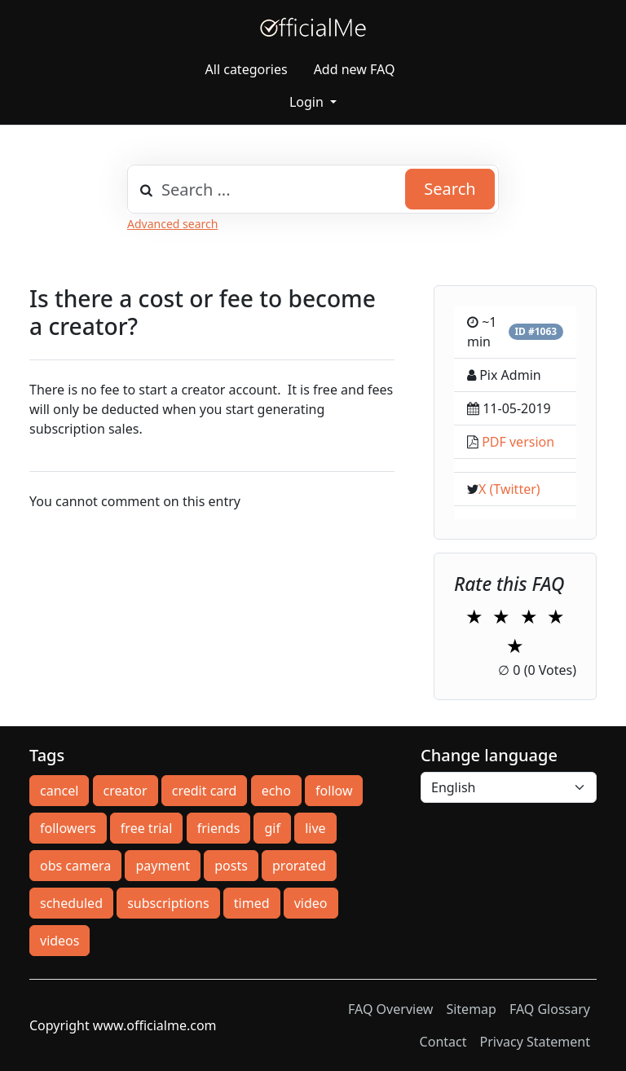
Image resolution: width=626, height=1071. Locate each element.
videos (59, 941)
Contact (443, 1042)
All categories (246, 69)
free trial (147, 828)
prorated (299, 866)
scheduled (71, 903)
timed (252, 903)
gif (272, 828)
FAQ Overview (390, 1009)
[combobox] (313, 189)
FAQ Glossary (549, 1009)
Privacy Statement (534, 1042)
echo (276, 791)
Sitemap (471, 1009)
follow (333, 791)
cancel (59, 791)
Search (449, 189)
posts (231, 866)
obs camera (75, 866)
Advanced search (172, 223)
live (315, 828)
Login (308, 102)
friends (218, 828)
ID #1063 (535, 331)
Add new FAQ (354, 69)
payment (162, 866)
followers (68, 828)
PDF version (518, 442)
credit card (204, 791)
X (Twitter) (509, 489)
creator (126, 791)
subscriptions (168, 903)
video (311, 903)
